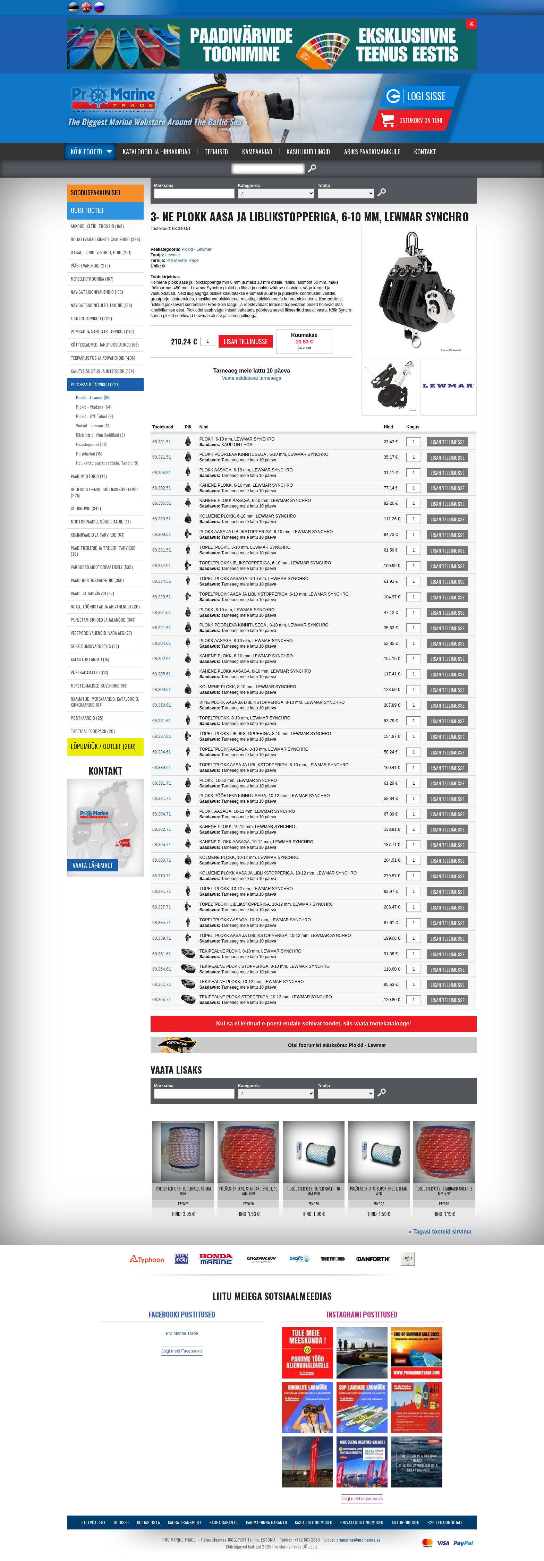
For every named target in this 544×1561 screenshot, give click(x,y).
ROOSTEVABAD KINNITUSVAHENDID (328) (105, 239)
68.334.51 (161, 581)
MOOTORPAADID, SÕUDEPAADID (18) (101, 521)
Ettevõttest (94, 1522)
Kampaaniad (257, 151)
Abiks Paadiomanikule (372, 151)
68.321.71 (161, 798)
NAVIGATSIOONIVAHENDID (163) (97, 292)
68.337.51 (161, 565)
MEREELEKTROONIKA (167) (92, 279)
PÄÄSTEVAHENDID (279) (90, 265)
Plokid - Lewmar (196, 249)
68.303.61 (161, 689)
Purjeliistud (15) (89, 454)
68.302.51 (161, 488)
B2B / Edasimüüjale (444, 1522)
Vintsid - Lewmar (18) (93, 425)
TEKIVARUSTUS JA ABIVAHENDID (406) (103, 358)
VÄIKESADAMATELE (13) (89, 672)
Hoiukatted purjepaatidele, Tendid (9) (107, 463)
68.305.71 (161, 844)
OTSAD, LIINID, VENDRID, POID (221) (101, 252)
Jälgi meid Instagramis (362, 1498)
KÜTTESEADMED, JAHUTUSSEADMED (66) (105, 345)
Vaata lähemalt (93, 865)
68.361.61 (161, 954)
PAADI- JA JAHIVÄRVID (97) (92, 593)
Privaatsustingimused (361, 1522)
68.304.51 (161, 472)
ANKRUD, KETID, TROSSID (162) (97, 226)
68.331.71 (161, 891)
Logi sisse (426, 96)
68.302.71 (161, 829)
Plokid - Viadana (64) (94, 407)
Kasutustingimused (313, 1522)
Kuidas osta (148, 1522)
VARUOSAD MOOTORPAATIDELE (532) (102, 567)
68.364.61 (161, 969)
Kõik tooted (86, 151)
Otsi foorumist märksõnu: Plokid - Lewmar (337, 1045)
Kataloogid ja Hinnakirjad (156, 151)
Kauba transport (185, 1522)
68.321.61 (161, 627)
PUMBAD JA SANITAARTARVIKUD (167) (102, 331)
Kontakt (425, 151)
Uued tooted (87, 210)
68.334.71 (161, 922)
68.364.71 (161, 999)
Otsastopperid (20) (92, 444)
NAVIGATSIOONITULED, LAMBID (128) (101, 305)
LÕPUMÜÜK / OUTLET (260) (103, 746)
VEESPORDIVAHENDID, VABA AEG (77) (101, 633)
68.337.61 (161, 736)
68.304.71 (161, 814)
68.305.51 (161, 503)
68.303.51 (161, 519)
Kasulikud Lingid (308, 151)
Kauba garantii (224, 1522)
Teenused (216, 151)
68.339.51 (161, 597)
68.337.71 (161, 907)
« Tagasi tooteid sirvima (440, 1232)
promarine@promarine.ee (359, 1540)
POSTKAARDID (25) (87, 718)
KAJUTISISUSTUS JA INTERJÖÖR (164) (102, 371)
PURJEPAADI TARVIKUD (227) (95, 384)
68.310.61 (161, 705)
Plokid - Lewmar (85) (93, 397)
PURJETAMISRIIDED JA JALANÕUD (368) (103, 620)
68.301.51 (161, 442)
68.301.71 (161, 783)
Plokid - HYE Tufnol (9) (94, 416)
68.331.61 (161, 720)
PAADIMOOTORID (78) (89, 476)
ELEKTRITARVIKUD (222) (91, 318)
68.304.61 (161, 643)
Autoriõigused (405, 1522)
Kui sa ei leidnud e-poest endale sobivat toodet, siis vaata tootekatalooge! (313, 1023)
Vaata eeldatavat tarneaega (251, 378)
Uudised (121, 1522)
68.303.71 (161, 860)
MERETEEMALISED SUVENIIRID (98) (99, 686)
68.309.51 (161, 534)
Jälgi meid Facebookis (182, 1351)
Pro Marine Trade (183, 260)
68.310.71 (161, 875)
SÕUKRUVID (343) (86, 508)
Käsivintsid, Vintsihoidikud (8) (100, 435)
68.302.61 (161, 658)
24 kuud (304, 348)
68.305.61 (161, 674)
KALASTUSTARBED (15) (90, 659)
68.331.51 (161, 550)
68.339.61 (161, 767)
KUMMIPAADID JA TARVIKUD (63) (98, 535)
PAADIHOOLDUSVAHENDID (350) (97, 580)
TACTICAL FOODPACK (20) (93, 731)
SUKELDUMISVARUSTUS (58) (95, 646)
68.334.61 (161, 752)
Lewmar (172, 255)
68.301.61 (161, 612)
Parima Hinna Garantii (266, 1522)
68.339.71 (161, 938)
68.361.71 (161, 984)
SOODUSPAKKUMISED (95, 192)
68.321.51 (161, 457)
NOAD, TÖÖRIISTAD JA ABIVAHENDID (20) (105, 606)
